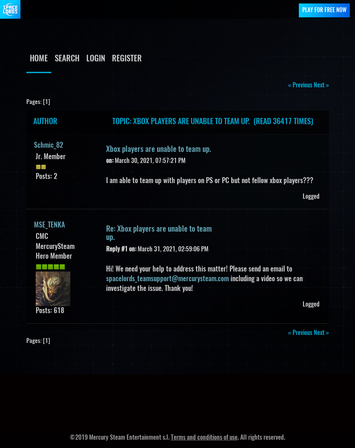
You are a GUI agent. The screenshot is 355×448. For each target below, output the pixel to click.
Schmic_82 (48, 145)
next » (321, 86)
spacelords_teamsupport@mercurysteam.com (167, 279)
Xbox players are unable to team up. (158, 149)
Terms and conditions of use (204, 438)
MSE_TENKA (49, 225)
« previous (300, 86)
